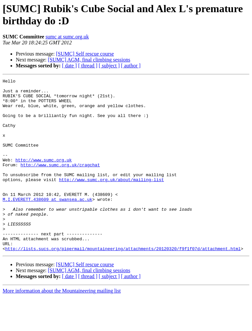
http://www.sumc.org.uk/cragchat (60, 182)
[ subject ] (109, 65)
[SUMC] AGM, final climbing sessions (89, 59)
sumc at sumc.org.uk (67, 36)
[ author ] (131, 65)
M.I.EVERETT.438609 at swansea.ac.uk (47, 224)
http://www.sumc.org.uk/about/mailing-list (111, 200)
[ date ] (69, 65)
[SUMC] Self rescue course (85, 54)
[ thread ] (87, 65)
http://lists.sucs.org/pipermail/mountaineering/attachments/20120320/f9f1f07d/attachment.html (123, 283)
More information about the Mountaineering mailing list (62, 325)
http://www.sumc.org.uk (43, 176)
